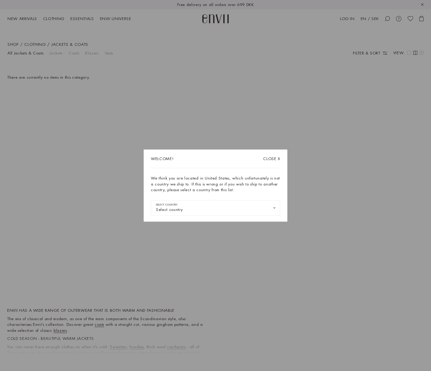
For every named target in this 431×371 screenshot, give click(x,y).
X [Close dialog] (271, 159)
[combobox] (215, 207)
